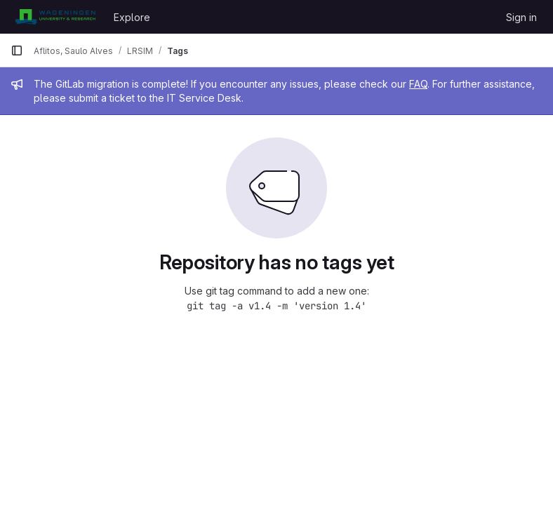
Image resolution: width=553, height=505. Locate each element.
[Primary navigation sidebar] (17, 50)
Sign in (521, 17)
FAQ (418, 84)
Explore (132, 17)
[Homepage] (55, 17)
